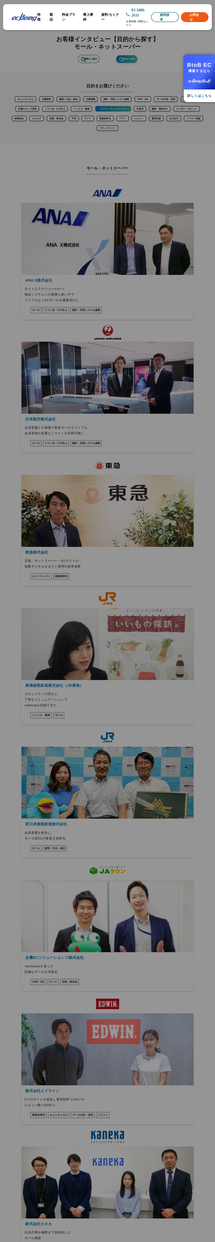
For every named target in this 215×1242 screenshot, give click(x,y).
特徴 (39, 17)
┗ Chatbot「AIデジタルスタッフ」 (29, 1040)
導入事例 (88, 17)
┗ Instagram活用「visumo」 (26, 1007)
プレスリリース (18, 1079)
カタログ (188, 128)
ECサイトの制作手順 (84, 1040)
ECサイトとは (79, 1027)
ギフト (71, 140)
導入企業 (14, 1062)
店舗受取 (59, 102)
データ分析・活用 (39, 115)
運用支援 (166, 140)
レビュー (142, 140)
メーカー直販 (91, 153)
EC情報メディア (19, 1095)
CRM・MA (188, 102)
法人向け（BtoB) (143, 1006)
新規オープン (79, 999)
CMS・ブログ (72, 115)
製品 (51, 17)
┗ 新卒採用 (13, 1123)
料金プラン (69, 17)
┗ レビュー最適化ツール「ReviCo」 (30, 1012)
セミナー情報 (17, 1090)
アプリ (119, 140)
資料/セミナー (110, 17)
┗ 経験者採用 (14, 1129)
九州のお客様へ (18, 1112)
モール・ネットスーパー (37, 128)
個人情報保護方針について (25, 1145)
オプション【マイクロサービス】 (30, 1001)
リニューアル (79, 1006)
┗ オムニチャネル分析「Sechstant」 (20, 1021)
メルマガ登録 (17, 1151)
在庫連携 (118, 102)
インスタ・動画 (177, 115)
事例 (11, 1057)
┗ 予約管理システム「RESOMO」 (28, 1046)
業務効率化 (95, 140)
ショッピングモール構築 (148, 1012)
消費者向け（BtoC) (145, 999)
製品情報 (14, 996)
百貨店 (71, 128)
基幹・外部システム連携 (152, 102)
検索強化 (165, 128)
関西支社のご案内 (19, 1106)
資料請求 (164, 17)
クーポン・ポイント (133, 128)
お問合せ (194, 17)
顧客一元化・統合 (88, 102)
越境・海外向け (97, 128)
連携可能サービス (19, 1068)
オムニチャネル (30, 102)
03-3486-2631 (138, 12)
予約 (52, 140)
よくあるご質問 (18, 1073)
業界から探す (87, 60)
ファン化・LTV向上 (142, 115)
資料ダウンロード (19, 1084)
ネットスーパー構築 (145, 1025)
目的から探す (132, 60)
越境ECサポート (143, 1018)
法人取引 (189, 140)
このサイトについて (21, 1134)
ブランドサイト (122, 153)
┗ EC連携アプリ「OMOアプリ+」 (28, 1029)
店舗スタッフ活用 (105, 115)
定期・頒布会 (29, 140)
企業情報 (131, 21)
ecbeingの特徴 (18, 990)
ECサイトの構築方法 (84, 1033)
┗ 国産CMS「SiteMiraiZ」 (24, 1034)
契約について (17, 1140)
